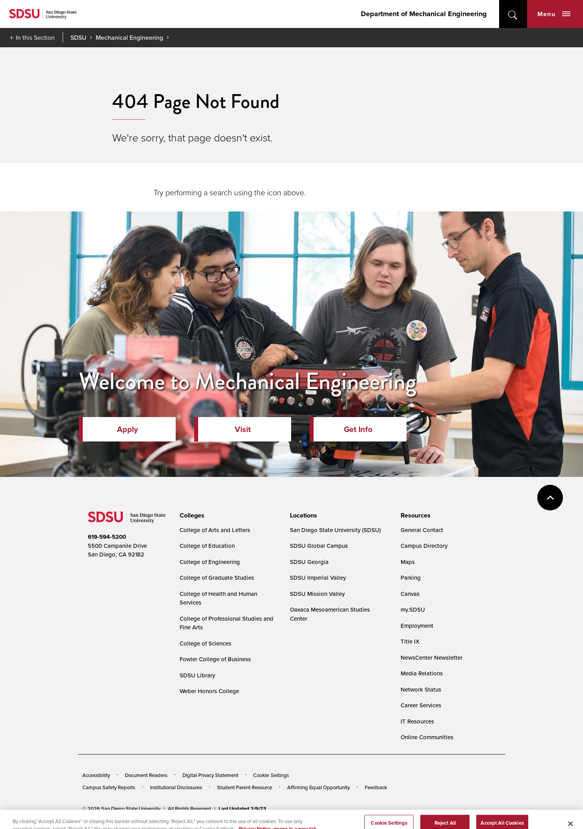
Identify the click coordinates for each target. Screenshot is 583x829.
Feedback (376, 787)
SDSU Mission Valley (317, 594)
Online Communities (427, 737)
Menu (553, 14)
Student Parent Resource (244, 787)
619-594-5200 (107, 536)
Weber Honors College (209, 691)
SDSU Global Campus (319, 546)
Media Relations (422, 673)
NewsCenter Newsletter (431, 657)
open (513, 14)
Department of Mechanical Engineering (424, 14)
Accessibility (96, 775)
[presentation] (190, 515)
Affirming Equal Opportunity (318, 787)
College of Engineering (210, 562)
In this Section (35, 37)
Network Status (421, 689)
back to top (550, 497)
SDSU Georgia (309, 562)
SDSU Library (197, 675)
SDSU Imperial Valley (318, 577)
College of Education (207, 546)
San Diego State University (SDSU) (335, 530)
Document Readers (146, 775)
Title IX (410, 641)
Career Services (421, 705)
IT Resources (417, 721)
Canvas (410, 594)
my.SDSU (413, 609)
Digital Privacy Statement (210, 775)
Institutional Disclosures (176, 787)
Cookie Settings (271, 775)
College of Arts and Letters (215, 530)
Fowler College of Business (215, 659)
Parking (411, 577)
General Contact (422, 530)
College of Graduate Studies (217, 577)
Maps (408, 562)
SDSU (78, 37)
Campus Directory (424, 546)
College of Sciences (205, 643)
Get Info (358, 429)
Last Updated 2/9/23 (242, 808)
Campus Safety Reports (108, 787)
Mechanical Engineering (129, 37)
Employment (417, 625)
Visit (243, 429)
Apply (127, 429)
